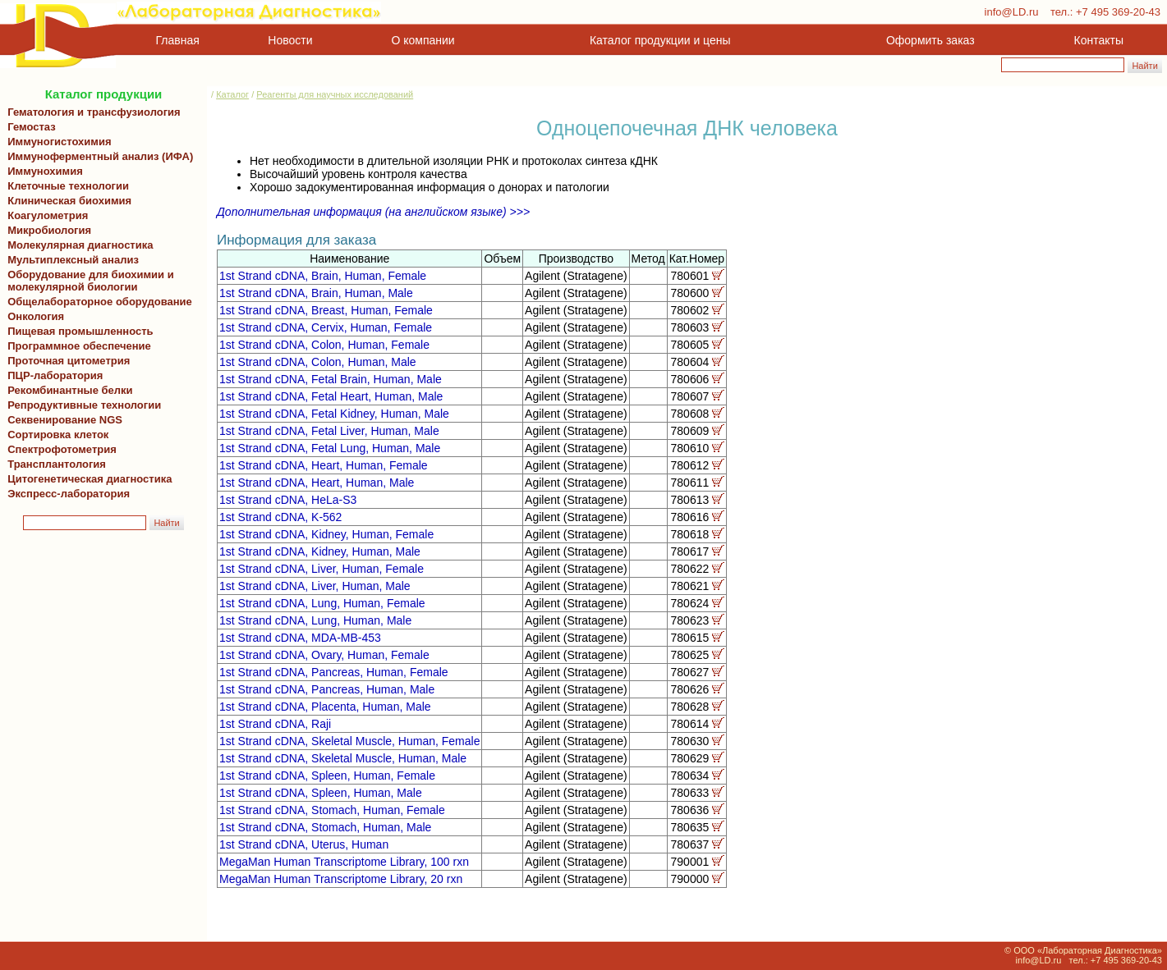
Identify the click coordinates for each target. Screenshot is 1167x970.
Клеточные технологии (65, 186)
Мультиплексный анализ (73, 260)
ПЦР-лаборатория (52, 375)
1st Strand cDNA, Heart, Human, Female (323, 465)
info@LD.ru (1012, 12)
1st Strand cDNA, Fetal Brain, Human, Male (330, 379)
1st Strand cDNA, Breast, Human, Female (326, 310)
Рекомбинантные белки (67, 390)
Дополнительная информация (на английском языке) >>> (373, 211)
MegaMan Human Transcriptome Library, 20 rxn (340, 878)
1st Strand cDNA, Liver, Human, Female (321, 568)
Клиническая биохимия (66, 200)
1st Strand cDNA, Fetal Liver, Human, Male (329, 430)
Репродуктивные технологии (81, 405)
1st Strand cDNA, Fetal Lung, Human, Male (329, 448)
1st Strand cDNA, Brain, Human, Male (316, 293)
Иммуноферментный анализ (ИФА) (97, 156)
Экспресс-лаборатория (69, 493)
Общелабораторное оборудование (97, 301)
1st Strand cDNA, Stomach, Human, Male (325, 827)
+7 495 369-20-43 (1118, 12)
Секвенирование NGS (62, 420)
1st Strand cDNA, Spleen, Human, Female (327, 775)
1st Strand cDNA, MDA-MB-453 (300, 637)
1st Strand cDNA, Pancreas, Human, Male (326, 689)
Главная (178, 40)
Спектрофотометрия (62, 449)
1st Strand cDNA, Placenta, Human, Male (325, 706)
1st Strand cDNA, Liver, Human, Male (315, 586)
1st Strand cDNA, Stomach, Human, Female (332, 810)
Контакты (1099, 40)
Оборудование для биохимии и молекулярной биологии (88, 280)
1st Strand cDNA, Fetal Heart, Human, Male (331, 396)
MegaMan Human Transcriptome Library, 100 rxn (344, 861)
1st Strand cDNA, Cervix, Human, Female (325, 327)
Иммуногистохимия (57, 141)
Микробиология (49, 230)
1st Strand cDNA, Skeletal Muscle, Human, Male (342, 758)
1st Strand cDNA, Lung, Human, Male (315, 620)
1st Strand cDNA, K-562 (280, 517)
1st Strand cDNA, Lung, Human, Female (322, 603)
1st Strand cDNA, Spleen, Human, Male (320, 792)
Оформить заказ (930, 40)
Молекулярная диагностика (77, 245)
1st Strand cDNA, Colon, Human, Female (324, 344)
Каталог (232, 94)
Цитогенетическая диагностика (87, 479)
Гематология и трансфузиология (91, 112)
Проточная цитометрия (66, 361)
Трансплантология (54, 464)
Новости (289, 40)
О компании (421, 40)
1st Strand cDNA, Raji (275, 723)
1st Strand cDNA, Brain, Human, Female (322, 275)
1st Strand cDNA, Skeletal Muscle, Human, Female (349, 741)
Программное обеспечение (79, 346)
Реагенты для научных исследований (334, 94)
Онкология (36, 316)
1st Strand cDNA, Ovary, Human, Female (324, 654)
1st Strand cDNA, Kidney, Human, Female (326, 534)
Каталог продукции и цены (659, 40)
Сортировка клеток (55, 434)
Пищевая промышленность (80, 331)
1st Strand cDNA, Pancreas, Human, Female (333, 672)
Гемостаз (32, 127)
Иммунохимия (45, 171)
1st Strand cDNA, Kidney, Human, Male (319, 551)
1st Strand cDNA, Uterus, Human (303, 844)
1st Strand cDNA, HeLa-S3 (287, 499)
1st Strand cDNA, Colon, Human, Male (317, 361)
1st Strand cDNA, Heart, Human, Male (316, 482)
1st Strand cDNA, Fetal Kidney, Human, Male (334, 413)
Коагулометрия (48, 215)
